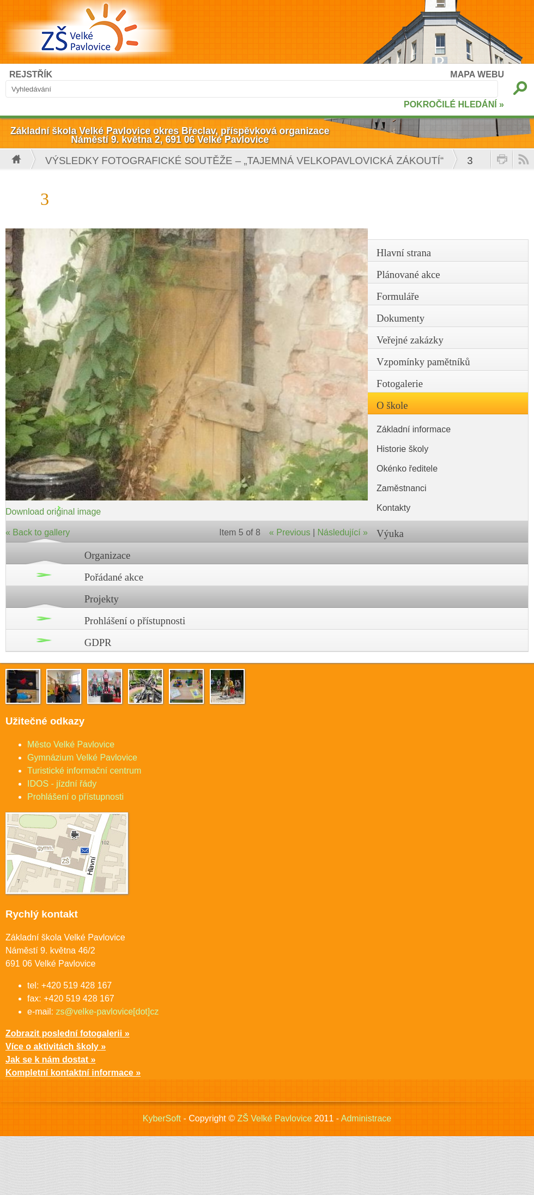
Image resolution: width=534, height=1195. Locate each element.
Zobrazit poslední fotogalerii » (67, 1033)
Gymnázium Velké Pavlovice (82, 757)
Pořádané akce (113, 577)
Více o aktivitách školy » (55, 1046)
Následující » (343, 532)
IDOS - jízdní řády (61, 783)
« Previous (290, 532)
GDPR (98, 642)
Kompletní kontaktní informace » (73, 1072)
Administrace (366, 1118)
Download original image (53, 511)
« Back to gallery (37, 532)
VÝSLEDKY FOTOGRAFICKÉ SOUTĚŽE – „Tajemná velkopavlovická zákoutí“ (244, 160)
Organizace (107, 555)
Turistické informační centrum (84, 770)
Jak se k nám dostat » (50, 1059)
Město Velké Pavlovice (70, 744)
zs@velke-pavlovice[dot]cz (107, 1011)
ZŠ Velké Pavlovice (274, 1118)
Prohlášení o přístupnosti (135, 620)
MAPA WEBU (477, 74)
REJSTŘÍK (30, 74)
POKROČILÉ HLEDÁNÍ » (454, 104)
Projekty (101, 599)
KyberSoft (162, 1118)
